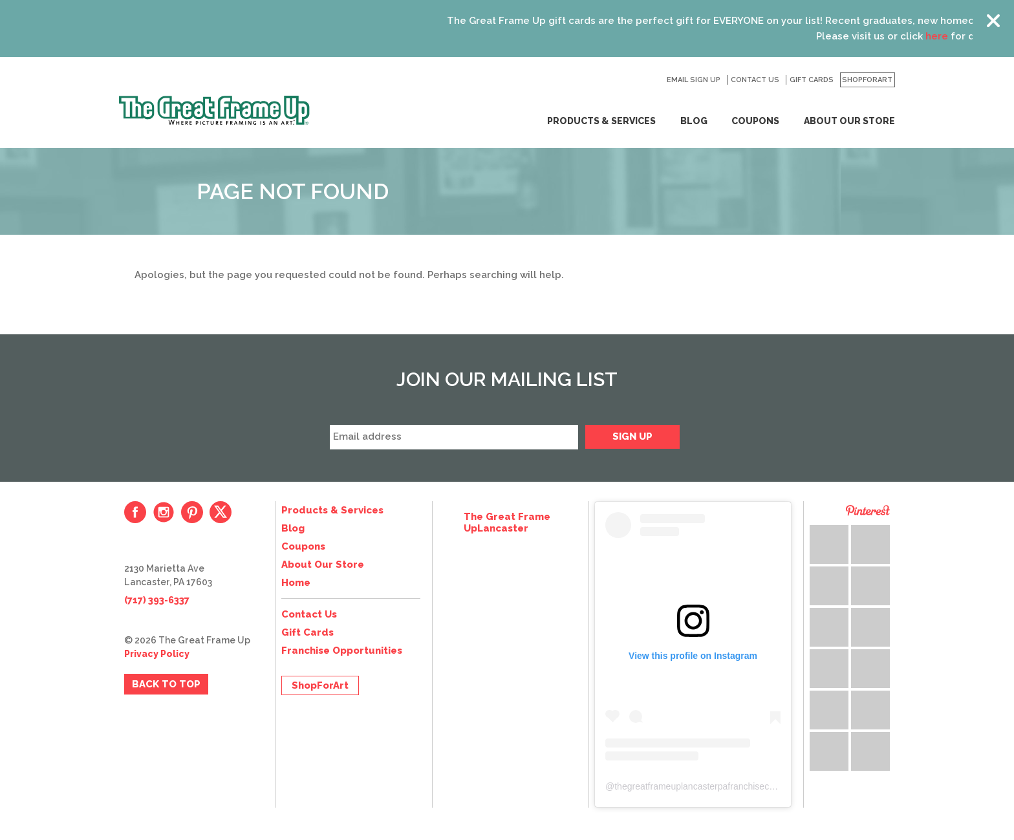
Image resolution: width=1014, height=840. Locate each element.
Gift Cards (812, 80)
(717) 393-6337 (156, 600)
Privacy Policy (156, 654)
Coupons (755, 121)
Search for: (649, 80)
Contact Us (755, 80)
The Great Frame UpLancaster (507, 522)
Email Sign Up (693, 80)
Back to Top (166, 684)
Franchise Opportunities (341, 650)
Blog (693, 121)
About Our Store (849, 121)
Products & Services (601, 121)
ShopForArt (867, 80)
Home (295, 582)
